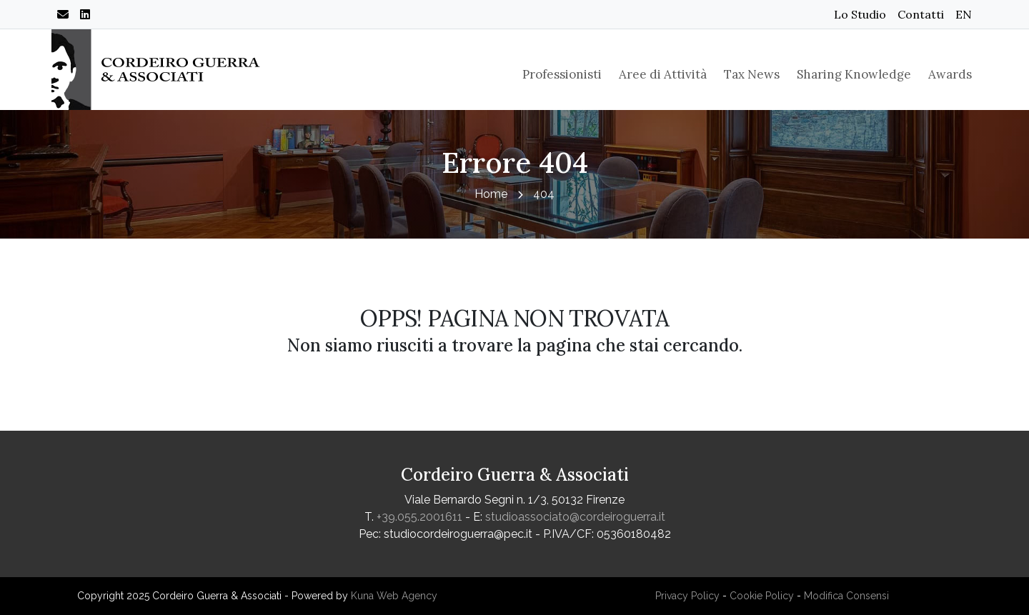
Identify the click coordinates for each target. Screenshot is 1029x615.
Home (490, 194)
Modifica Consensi (846, 595)
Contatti (921, 14)
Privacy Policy (687, 595)
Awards (950, 74)
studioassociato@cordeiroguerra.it (575, 517)
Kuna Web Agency (394, 595)
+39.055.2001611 (419, 517)
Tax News (752, 74)
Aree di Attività (663, 74)
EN (963, 14)
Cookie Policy (762, 595)
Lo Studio (860, 14)
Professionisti (562, 74)
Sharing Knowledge (854, 74)
